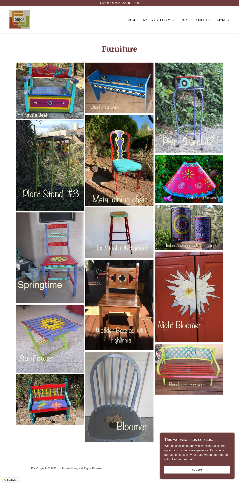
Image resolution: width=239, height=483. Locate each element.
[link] (19, 19)
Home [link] (132, 20)
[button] (159, 20)
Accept (197, 472)
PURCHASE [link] (203, 20)
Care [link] (185, 20)
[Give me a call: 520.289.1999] (119, 3)
